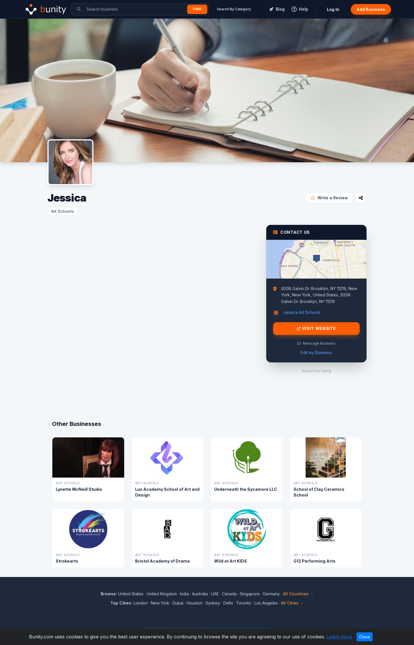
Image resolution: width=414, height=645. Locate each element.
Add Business (370, 9)
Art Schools (62, 211)
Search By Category (234, 9)
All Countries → (298, 593)
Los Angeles (266, 602)
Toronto (243, 602)
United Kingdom (162, 593)
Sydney (213, 602)
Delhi (228, 602)
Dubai (177, 602)
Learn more (339, 637)
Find (197, 9)
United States (130, 593)
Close (364, 636)
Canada (229, 593)
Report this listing (316, 371)
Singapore (250, 593)
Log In (333, 9)
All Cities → (292, 602)
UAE (215, 593)
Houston (194, 602)
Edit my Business (316, 352)
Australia (200, 593)
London (140, 602)
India (184, 593)
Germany (271, 593)
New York (160, 602)
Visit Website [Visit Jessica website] (316, 328)
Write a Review (329, 197)
